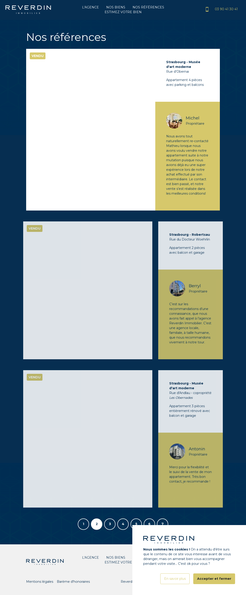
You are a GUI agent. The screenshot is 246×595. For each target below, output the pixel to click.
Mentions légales (39, 582)
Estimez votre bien (123, 12)
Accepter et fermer (214, 585)
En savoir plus (175, 585)
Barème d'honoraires (73, 582)
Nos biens (115, 7)
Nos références (148, 7)
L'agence (90, 7)
